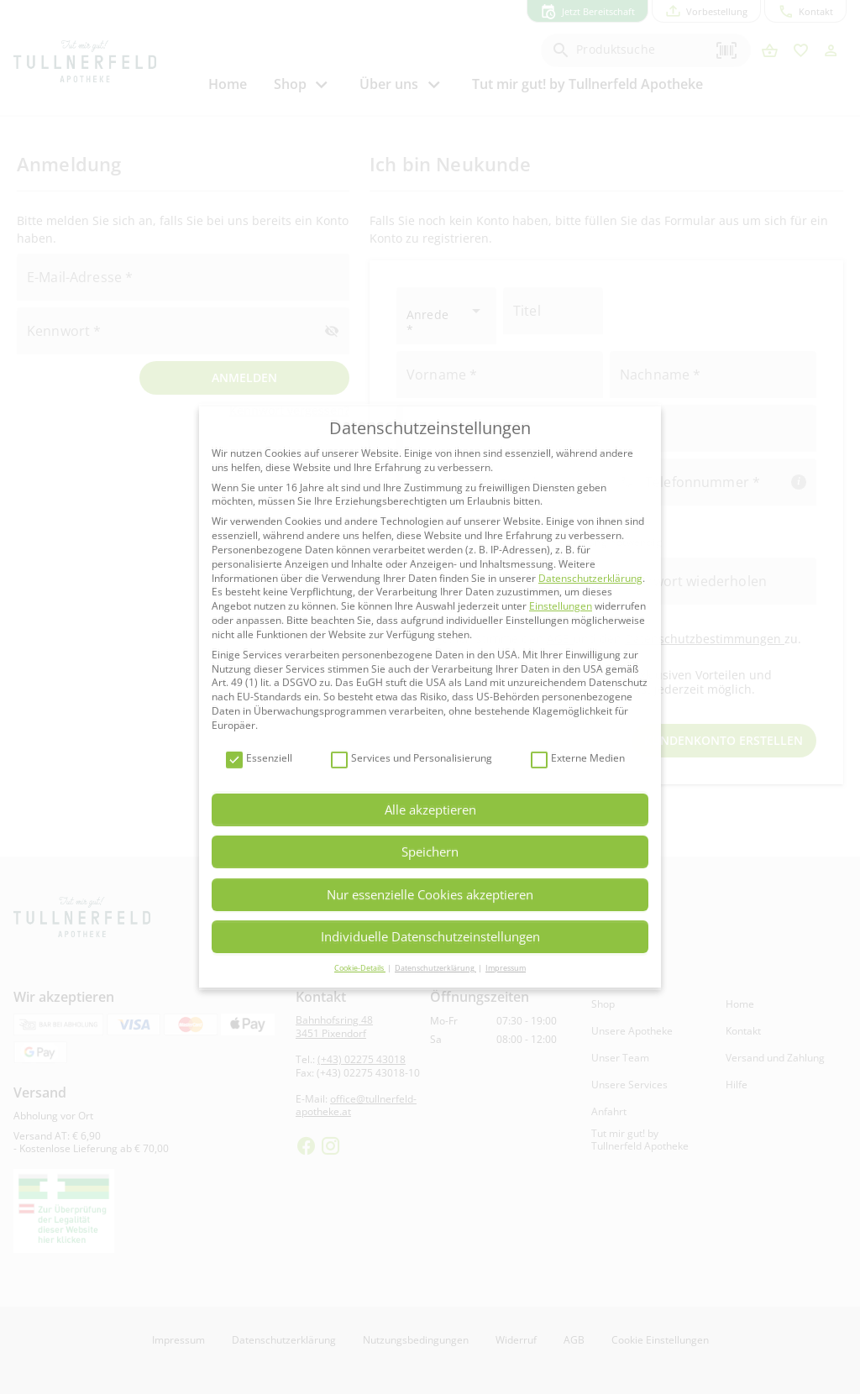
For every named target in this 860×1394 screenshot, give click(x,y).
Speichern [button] (430, 851)
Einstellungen (560, 606)
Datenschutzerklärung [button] (435, 967)
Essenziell (259, 759)
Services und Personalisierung (411, 759)
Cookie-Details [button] (359, 967)
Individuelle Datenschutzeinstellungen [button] (430, 936)
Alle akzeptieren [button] (430, 809)
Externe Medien (578, 759)
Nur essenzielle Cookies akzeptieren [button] (430, 894)
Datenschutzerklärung (590, 578)
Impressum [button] (505, 967)
